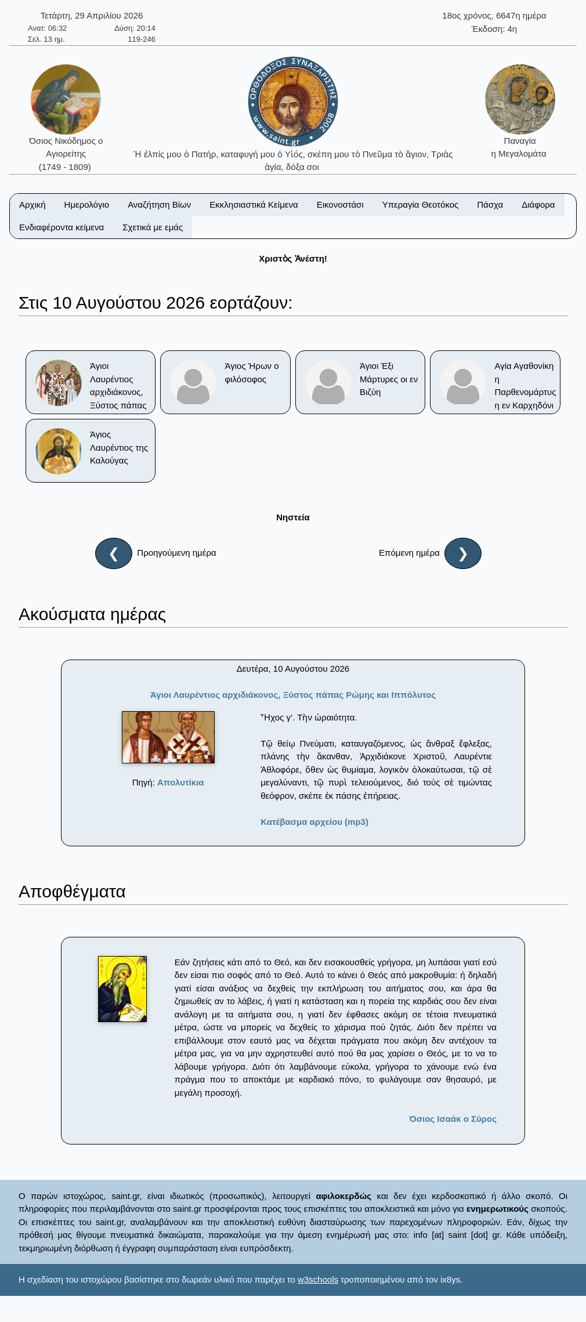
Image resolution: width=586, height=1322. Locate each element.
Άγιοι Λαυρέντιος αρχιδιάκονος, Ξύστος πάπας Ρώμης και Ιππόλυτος (293, 695)
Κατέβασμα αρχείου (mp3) (314, 822)
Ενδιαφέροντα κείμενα (61, 227)
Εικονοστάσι (340, 204)
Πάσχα (490, 204)
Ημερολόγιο (87, 204)
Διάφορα (538, 204)
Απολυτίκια (180, 782)
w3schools (318, 1279)
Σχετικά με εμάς (152, 227)
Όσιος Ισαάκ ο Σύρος (453, 1119)
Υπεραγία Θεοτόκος (420, 204)
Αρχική (32, 204)
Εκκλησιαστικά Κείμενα (253, 204)
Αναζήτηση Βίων (159, 204)
